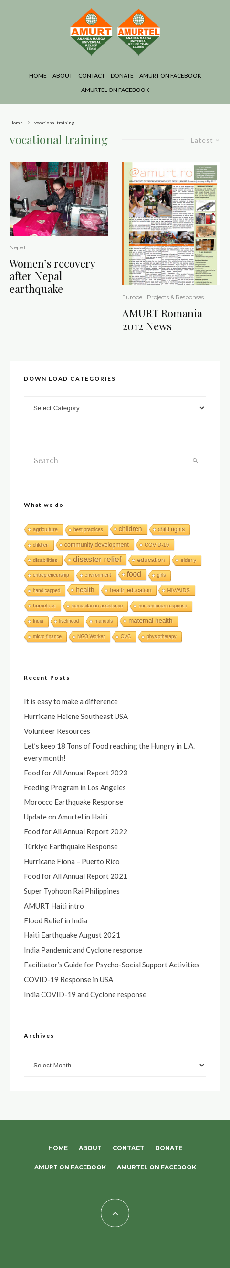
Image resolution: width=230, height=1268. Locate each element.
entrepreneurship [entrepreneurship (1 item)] (51, 575)
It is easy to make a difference (71, 701)
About (62, 75)
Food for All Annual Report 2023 (75, 772)
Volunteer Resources (57, 731)
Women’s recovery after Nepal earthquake (52, 276)
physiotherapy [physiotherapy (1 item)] (161, 636)
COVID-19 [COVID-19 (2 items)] (157, 545)
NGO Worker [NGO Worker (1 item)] (91, 636)
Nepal (17, 247)
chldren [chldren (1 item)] (41, 545)
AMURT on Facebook (170, 75)
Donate (122, 75)
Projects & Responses (175, 297)
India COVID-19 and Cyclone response (85, 994)
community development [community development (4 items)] (96, 544)
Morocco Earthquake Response (73, 801)
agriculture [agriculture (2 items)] (45, 529)
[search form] (104, 460)
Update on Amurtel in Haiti (65, 816)
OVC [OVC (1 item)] (126, 636)
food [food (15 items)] (134, 574)
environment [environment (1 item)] (98, 575)
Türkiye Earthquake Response (71, 846)
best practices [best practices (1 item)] (88, 529)
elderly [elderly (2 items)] (188, 560)
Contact (91, 75)
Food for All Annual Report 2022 (75, 831)
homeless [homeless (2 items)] (44, 605)
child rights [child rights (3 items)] (171, 529)
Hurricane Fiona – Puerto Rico (72, 861)
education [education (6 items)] (151, 559)
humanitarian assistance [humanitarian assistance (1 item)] (97, 605)
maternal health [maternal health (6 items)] (150, 620)
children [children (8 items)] (130, 529)
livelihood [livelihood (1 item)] (69, 621)
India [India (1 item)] (38, 621)
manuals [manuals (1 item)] (103, 621)
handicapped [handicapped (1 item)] (46, 590)
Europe (132, 297)
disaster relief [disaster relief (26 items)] (97, 559)
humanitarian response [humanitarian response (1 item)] (162, 605)
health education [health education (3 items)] (130, 590)
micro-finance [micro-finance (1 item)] (47, 636)
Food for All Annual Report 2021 (75, 876)
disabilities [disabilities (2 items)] (45, 560)
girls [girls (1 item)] (161, 575)
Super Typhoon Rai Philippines (72, 890)
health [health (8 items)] (85, 590)
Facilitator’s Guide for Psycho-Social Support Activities (111, 964)
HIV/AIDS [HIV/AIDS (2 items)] (178, 590)
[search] (195, 460)
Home (38, 75)
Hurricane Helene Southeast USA (76, 716)
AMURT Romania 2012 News (162, 319)
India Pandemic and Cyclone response (83, 949)
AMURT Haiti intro (54, 905)
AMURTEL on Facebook (115, 89)
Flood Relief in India (55, 920)
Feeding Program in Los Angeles (75, 787)
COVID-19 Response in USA (68, 979)
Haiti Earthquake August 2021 (72, 935)
